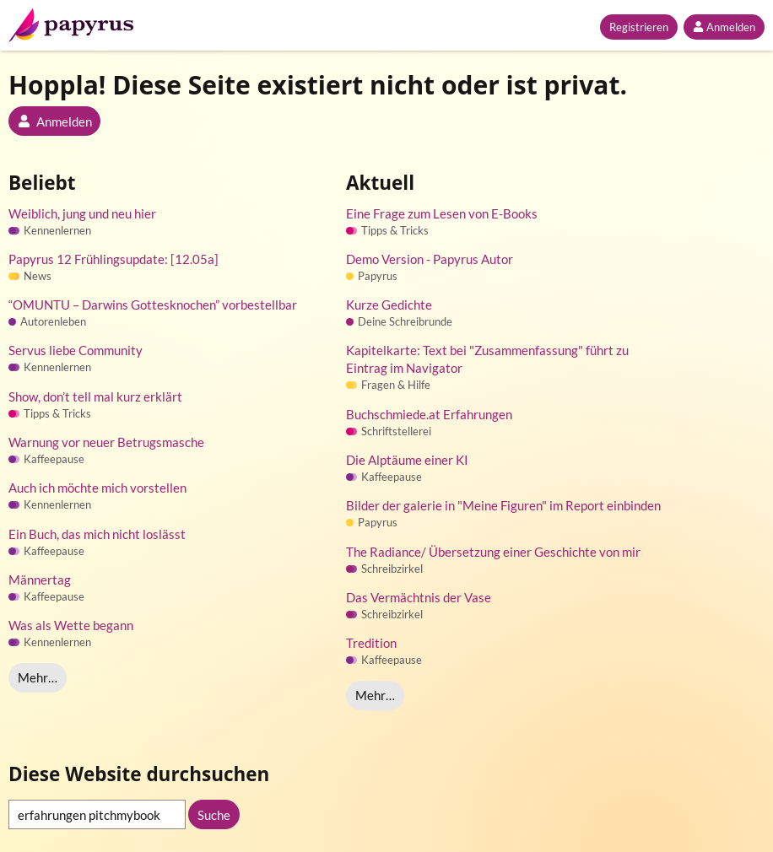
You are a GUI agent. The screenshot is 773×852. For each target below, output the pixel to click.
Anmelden (724, 27)
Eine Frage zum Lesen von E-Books (442, 213)
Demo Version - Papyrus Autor (429, 259)
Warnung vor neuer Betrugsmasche (106, 442)
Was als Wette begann (70, 625)
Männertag (39, 579)
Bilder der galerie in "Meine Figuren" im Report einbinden (503, 505)
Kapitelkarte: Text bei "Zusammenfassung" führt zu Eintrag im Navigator (487, 358)
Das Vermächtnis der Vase (418, 597)
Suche (213, 814)
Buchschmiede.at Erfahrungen (429, 414)
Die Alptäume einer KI (407, 459)
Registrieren (638, 27)
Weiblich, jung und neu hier (82, 213)
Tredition (371, 642)
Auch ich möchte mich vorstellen (97, 487)
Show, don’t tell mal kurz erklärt (95, 396)
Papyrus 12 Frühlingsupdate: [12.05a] (113, 259)
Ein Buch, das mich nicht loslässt (97, 534)
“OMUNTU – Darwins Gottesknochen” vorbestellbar (152, 304)
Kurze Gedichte (389, 304)
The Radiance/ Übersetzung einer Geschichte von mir (493, 551)
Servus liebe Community (75, 350)
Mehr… (37, 677)
